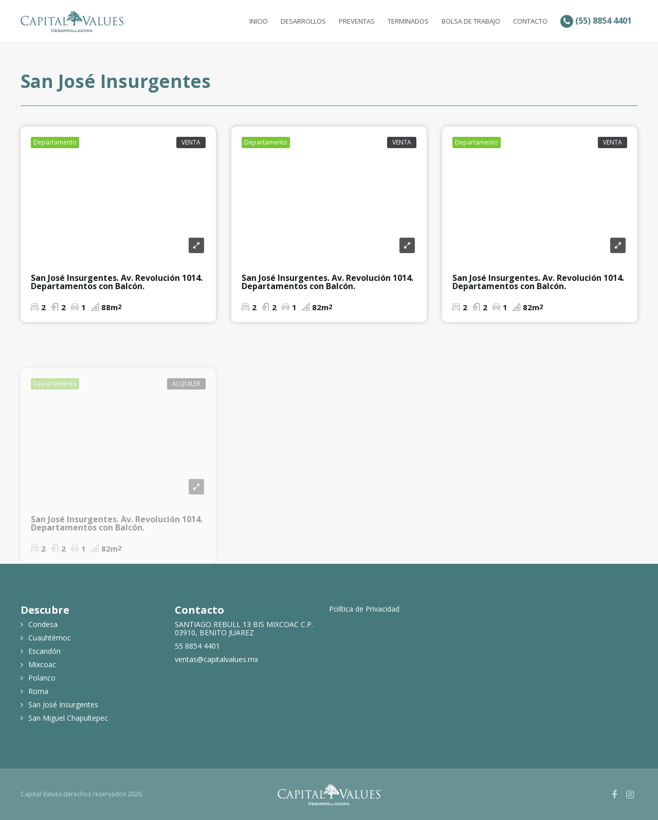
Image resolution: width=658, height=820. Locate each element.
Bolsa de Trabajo (471, 21)
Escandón (44, 651)
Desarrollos (303, 21)
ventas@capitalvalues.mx (216, 659)
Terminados (408, 21)
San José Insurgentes (63, 705)
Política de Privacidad (364, 609)
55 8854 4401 (197, 646)
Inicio (258, 21)
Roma (38, 691)
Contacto (530, 21)
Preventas (357, 21)
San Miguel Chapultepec (68, 718)
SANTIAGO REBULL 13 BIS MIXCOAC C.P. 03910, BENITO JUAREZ (244, 628)
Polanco (42, 678)
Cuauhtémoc (49, 638)
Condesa (43, 624)
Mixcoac (42, 665)
